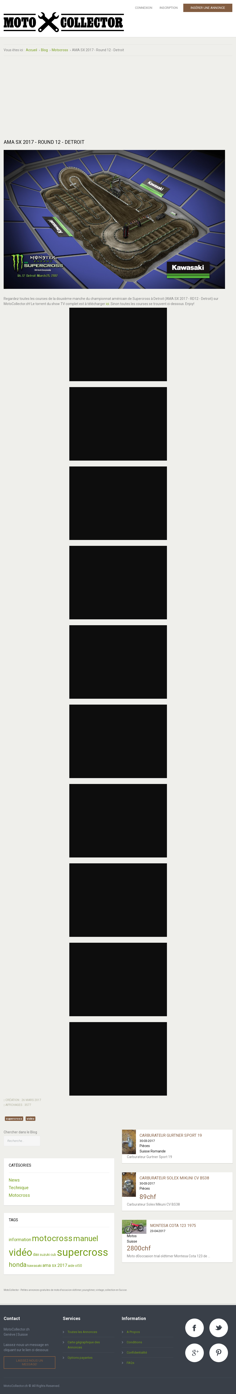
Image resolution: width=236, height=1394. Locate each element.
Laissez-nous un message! (29, 1362)
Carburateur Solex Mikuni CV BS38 (174, 1178)
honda (18, 1264)
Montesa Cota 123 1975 (173, 1225)
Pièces (145, 1146)
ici (107, 304)
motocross (52, 1238)
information (20, 1239)
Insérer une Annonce (208, 8)
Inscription (169, 8)
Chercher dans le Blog (20, 1132)
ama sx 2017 (54, 1265)
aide (71, 1266)
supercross (14, 1118)
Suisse (132, 1241)
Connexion (143, 8)
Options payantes (80, 1357)
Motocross (19, 1195)
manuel (85, 1238)
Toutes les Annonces (82, 1332)
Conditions (134, 1342)
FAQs (130, 1363)
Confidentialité (137, 1352)
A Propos (133, 1332)
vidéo (30, 1118)
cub (53, 1255)
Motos (132, 1236)
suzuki (45, 1255)
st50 (78, 1266)
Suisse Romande (153, 1151)
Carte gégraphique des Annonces (84, 1344)
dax (36, 1254)
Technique (19, 1187)
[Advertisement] (59, 97)
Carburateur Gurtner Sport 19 (171, 1135)
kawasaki (34, 1266)
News (14, 1180)
